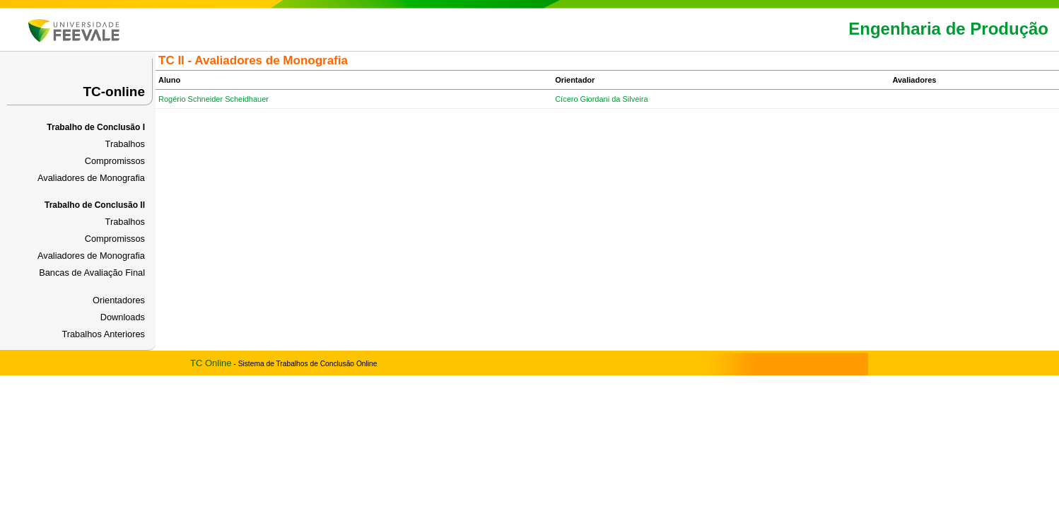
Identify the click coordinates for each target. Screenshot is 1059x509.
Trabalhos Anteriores (103, 334)
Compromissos (115, 161)
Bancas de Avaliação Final (92, 272)
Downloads (122, 317)
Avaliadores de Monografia (91, 177)
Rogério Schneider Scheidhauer (213, 99)
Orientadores (119, 300)
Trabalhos (125, 144)
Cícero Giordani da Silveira (601, 99)
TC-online (114, 91)
